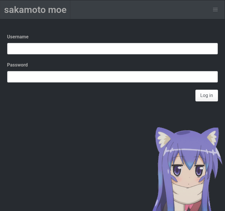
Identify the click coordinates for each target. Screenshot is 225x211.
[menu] (215, 9)
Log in (206, 95)
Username (17, 37)
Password (17, 65)
